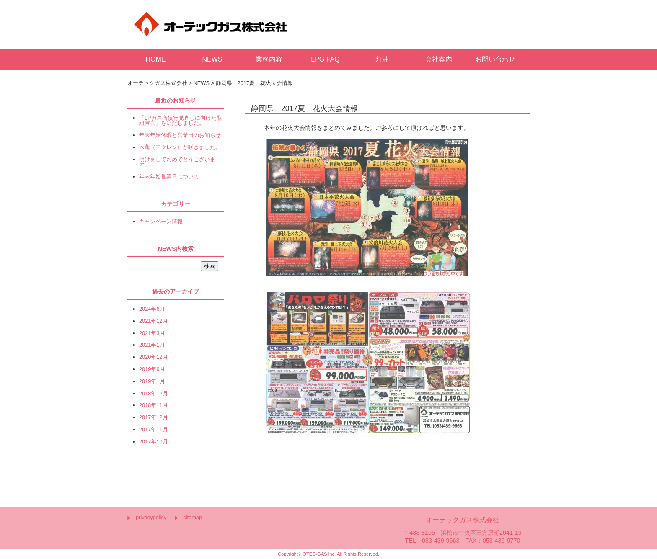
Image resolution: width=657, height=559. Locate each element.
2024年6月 (152, 309)
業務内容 (269, 59)
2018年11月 (153, 405)
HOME (156, 59)
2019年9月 (152, 369)
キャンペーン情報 (161, 221)
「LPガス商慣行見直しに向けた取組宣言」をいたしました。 (180, 121)
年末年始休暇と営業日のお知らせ (180, 135)
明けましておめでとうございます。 (177, 162)
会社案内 (438, 59)
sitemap (192, 517)
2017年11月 (153, 430)
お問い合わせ (495, 59)
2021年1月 (152, 345)
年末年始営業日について (169, 177)
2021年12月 (153, 321)
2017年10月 (153, 442)
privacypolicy (151, 517)
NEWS (212, 59)
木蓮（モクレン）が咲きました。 (180, 147)
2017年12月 (153, 417)
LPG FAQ (325, 59)
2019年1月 (152, 381)
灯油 (382, 59)
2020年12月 (153, 357)
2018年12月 (153, 394)
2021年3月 (152, 333)
